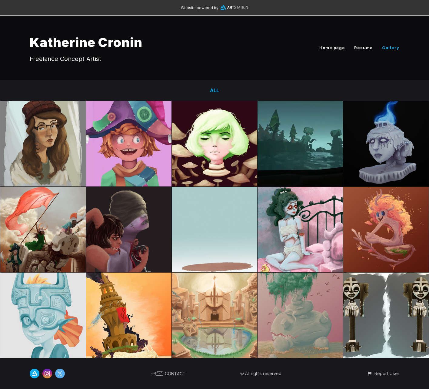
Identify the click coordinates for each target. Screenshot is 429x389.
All (214, 90)
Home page (332, 47)
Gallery (390, 47)
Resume (363, 47)
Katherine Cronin (86, 42)
